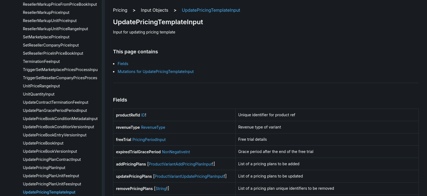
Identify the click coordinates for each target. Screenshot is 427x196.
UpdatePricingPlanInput (44, 167)
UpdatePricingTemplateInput (49, 192)
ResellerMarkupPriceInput (46, 12)
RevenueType (153, 127)
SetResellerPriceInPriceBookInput (53, 53)
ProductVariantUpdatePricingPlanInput (189, 176)
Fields (123, 63)
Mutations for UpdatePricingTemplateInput (156, 71)
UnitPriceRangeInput (41, 86)
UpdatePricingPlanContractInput (52, 159)
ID (143, 115)
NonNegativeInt (176, 151)
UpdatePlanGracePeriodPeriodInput (55, 110)
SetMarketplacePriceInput (46, 37)
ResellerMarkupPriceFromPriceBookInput (60, 4)
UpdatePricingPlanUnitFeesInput (52, 184)
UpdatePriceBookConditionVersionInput (58, 126)
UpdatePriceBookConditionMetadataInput (60, 118)
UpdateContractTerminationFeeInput (55, 102)
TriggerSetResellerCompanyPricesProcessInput (65, 77)
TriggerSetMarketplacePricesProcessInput (61, 69)
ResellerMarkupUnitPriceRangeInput (55, 28)
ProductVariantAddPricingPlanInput (180, 164)
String (160, 188)
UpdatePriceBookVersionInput (50, 151)
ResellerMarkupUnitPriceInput (50, 20)
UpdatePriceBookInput (43, 143)
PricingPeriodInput (149, 139)
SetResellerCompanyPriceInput (51, 45)
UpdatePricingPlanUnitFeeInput (51, 175)
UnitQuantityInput (38, 94)
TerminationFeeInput (41, 61)
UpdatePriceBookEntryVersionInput (54, 135)
